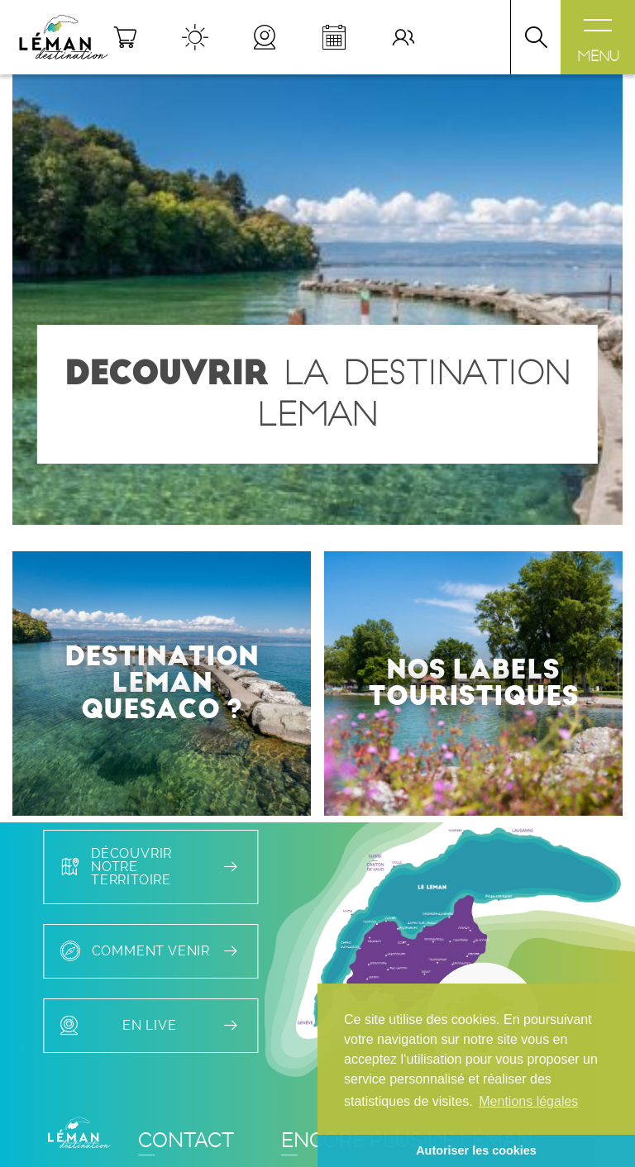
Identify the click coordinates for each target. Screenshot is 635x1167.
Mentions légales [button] (528, 1101)
